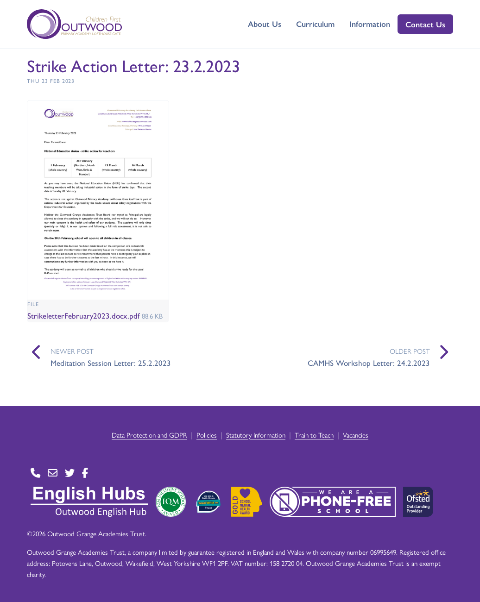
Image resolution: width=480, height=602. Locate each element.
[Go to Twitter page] (70, 473)
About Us (264, 23)
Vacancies (355, 434)
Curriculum (315, 23)
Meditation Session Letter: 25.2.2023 (111, 362)
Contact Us (425, 24)
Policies (206, 434)
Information (369, 23)
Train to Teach (314, 434)
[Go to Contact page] (35, 473)
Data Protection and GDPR (149, 434)
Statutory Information (255, 434)
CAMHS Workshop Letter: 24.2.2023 (369, 362)
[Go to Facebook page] (85, 473)
